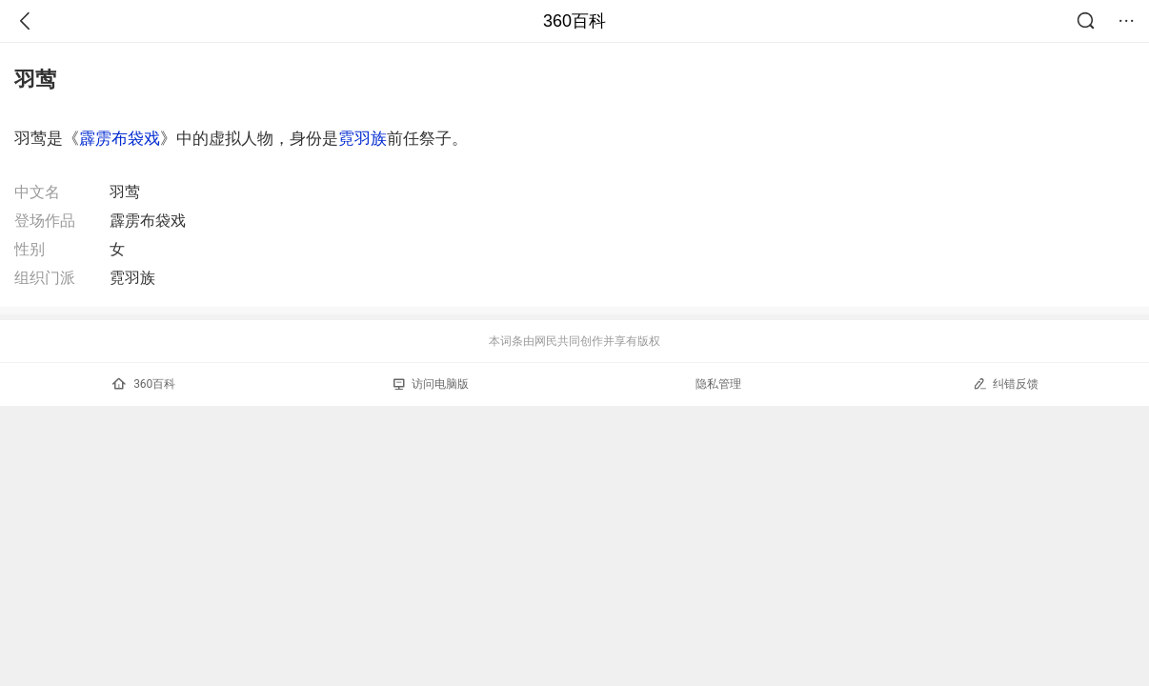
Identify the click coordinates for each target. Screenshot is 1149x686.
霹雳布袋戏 (119, 138)
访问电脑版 (431, 384)
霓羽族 (362, 138)
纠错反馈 (1005, 383)
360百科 (574, 20)
